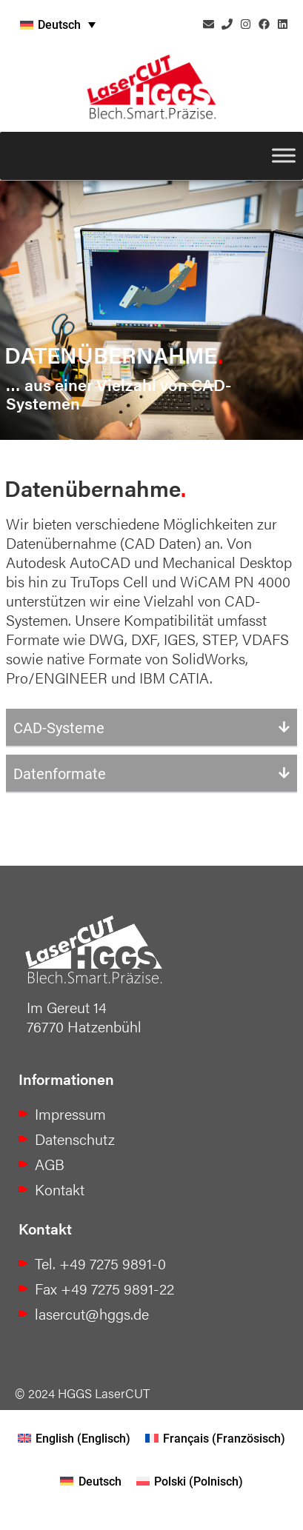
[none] (97, 24)
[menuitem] (97, 24)
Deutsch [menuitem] (59, 24)
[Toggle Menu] (284, 156)
